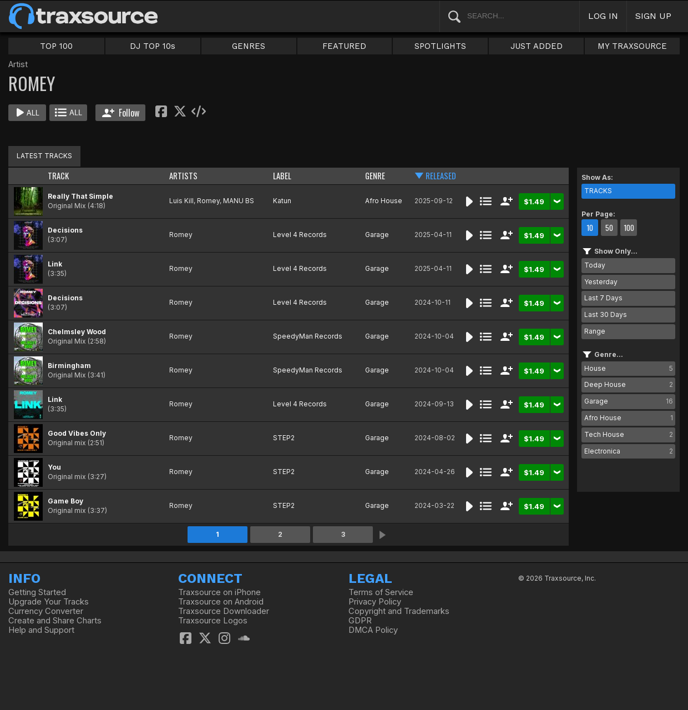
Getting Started (37, 592)
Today (594, 265)
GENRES (248, 46)
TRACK (58, 176)
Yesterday (601, 282)
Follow (120, 112)
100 (629, 227)
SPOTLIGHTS (440, 46)
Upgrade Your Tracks (48, 602)
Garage (377, 234)
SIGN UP (653, 16)
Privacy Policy (374, 602)
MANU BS (238, 201)
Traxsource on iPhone (219, 592)
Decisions (65, 230)
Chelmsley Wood (77, 332)
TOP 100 (56, 46)
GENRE (375, 176)
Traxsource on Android (221, 602)
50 (609, 227)
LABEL (282, 176)
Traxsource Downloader (223, 611)
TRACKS (598, 191)
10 (589, 227)
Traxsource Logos (212, 621)
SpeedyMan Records (307, 336)
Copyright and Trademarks (398, 611)
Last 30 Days (605, 314)
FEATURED (344, 46)
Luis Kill (181, 201)
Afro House (383, 201)
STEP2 (284, 438)
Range (594, 331)
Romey (208, 201)
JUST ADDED (536, 46)
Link (55, 264)
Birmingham (69, 365)
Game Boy (65, 501)
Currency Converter (45, 611)
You (54, 467)
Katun (282, 201)
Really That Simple (80, 196)
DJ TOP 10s (152, 46)
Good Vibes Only (77, 433)
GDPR (360, 621)
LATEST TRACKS (44, 156)
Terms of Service (380, 592)
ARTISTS (183, 176)
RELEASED (441, 176)
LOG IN (603, 16)
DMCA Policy (373, 630)
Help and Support (41, 630)
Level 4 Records (300, 234)
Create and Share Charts (55, 621)
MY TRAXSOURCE (632, 46)
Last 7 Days (603, 298)
